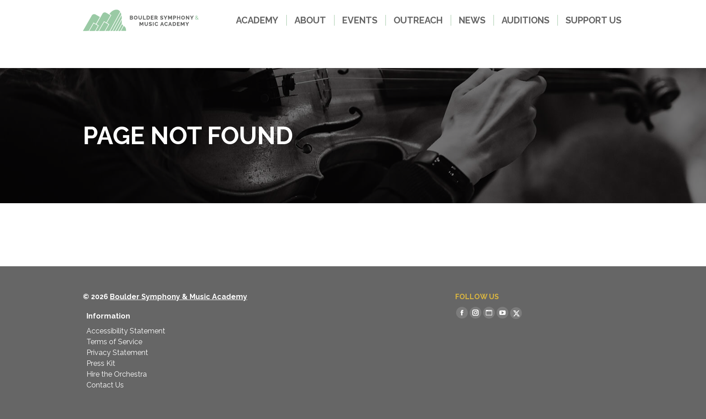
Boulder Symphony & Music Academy (178, 296)
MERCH (240, 14)
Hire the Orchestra (116, 374)
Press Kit (100, 363)
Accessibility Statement (125, 331)
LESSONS (185, 14)
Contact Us (105, 385)
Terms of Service (114, 341)
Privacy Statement (117, 352)
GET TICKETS (116, 14)
